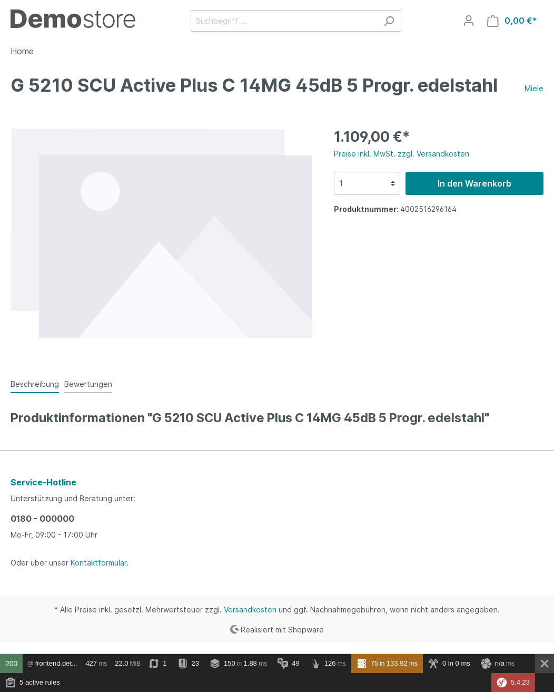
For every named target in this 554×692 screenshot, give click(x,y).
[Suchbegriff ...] (284, 21)
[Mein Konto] (469, 21)
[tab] (35, 383)
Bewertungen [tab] (88, 383)
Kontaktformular (98, 562)
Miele (534, 88)
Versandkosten (250, 609)
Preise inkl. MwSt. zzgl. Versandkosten (401, 153)
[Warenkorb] (512, 21)
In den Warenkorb (474, 183)
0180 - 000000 (42, 518)
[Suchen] (389, 21)
